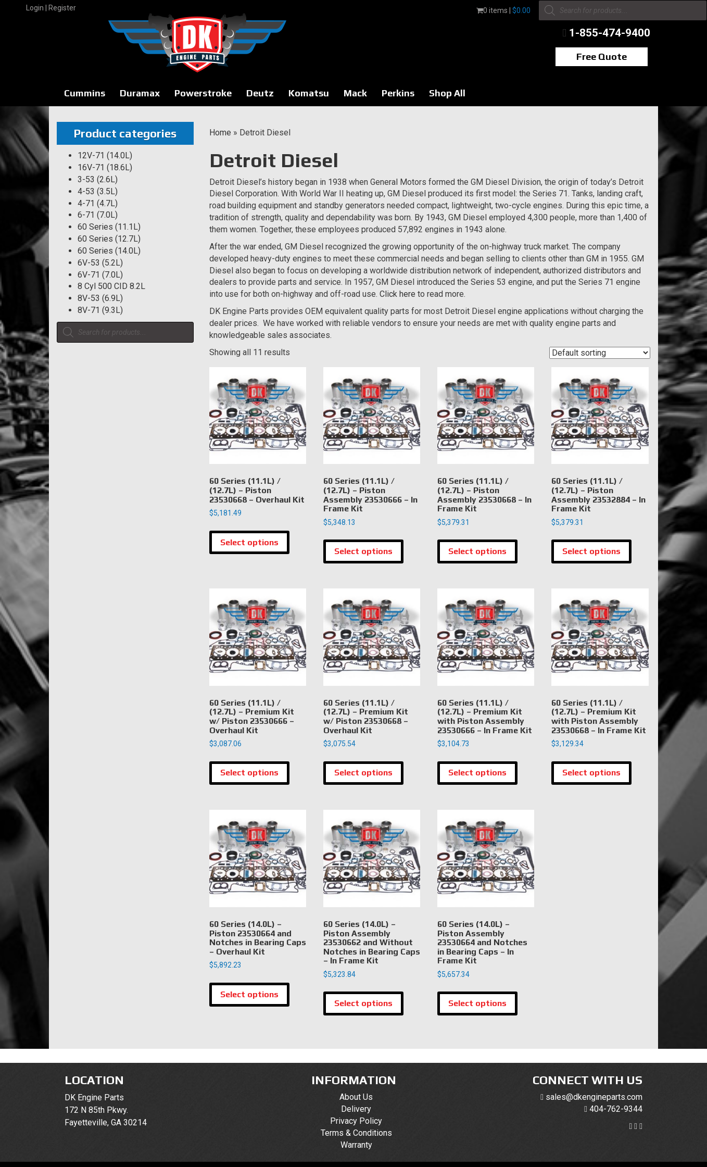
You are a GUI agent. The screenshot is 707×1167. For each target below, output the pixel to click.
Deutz (260, 92)
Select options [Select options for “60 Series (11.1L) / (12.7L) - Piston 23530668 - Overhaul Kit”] (249, 542)
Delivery (356, 1109)
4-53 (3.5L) (98, 191)
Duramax (140, 92)
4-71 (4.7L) (98, 203)
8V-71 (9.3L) (100, 310)
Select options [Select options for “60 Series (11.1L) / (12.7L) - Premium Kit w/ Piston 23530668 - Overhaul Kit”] (363, 772)
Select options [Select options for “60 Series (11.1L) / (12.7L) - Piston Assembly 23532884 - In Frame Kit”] (591, 551)
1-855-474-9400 (609, 33)
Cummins (84, 92)
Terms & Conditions (356, 1133)
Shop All (447, 92)
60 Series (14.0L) (109, 251)
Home (220, 132)
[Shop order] (599, 353)
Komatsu (308, 92)
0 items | (503, 10)
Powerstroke (203, 92)
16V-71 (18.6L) (105, 167)
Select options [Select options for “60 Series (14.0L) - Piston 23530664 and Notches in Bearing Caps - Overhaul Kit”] (249, 994)
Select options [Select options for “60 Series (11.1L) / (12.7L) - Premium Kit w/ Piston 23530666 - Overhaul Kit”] (249, 772)
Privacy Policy (356, 1121)
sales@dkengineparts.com (594, 1097)
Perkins (398, 92)
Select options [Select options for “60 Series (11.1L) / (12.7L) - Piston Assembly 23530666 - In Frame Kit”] (363, 551)
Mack (355, 92)
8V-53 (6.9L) (100, 298)
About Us (356, 1097)
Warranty (356, 1145)
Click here (397, 294)
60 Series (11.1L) (109, 227)
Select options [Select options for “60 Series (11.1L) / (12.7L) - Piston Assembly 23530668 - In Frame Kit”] (477, 551)
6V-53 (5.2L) (100, 263)
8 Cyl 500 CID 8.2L (111, 286)
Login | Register (51, 8)
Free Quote (601, 56)
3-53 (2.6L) (98, 179)
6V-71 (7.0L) (100, 275)
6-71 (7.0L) (98, 215)
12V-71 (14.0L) (105, 155)
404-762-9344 (615, 1109)
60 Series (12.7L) (109, 239)
